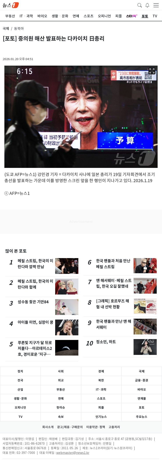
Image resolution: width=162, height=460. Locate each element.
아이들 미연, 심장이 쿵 (35, 322)
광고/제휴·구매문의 (70, 427)
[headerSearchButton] (139, 5)
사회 (61, 371)
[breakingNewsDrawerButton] (147, 5)
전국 (20, 380)
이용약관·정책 (95, 427)
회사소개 (48, 427)
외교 (61, 380)
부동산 (60, 390)
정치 (20, 371)
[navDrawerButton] (156, 5)
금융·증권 (141, 380)
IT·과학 (101, 390)
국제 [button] (6, 28)
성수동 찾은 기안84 (33, 301)
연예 (61, 399)
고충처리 (114, 427)
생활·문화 (20, 399)
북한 (101, 380)
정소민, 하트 (106, 341)
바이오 (141, 390)
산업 (20, 390)
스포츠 (101, 399)
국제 (141, 371)
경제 (101, 371)
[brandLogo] (11, 5)
